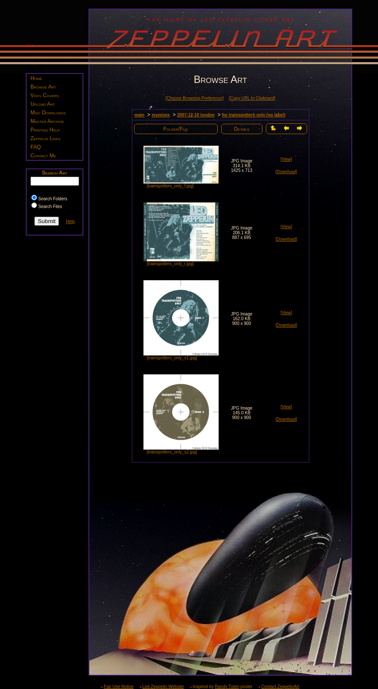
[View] (286, 159)
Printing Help (45, 130)
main (139, 115)
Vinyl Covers (44, 95)
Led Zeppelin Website (163, 686)
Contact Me (43, 156)
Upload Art (42, 104)
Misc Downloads (48, 113)
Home (36, 78)
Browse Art (43, 87)
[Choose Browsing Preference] (194, 98)
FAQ (35, 147)
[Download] (286, 171)
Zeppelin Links (45, 138)
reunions (161, 115)
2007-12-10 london (195, 115)
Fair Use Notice (119, 686)
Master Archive (47, 121)
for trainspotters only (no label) (254, 115)
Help (70, 221)
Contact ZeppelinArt (280, 686)
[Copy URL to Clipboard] (252, 98)
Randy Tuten (227, 686)
